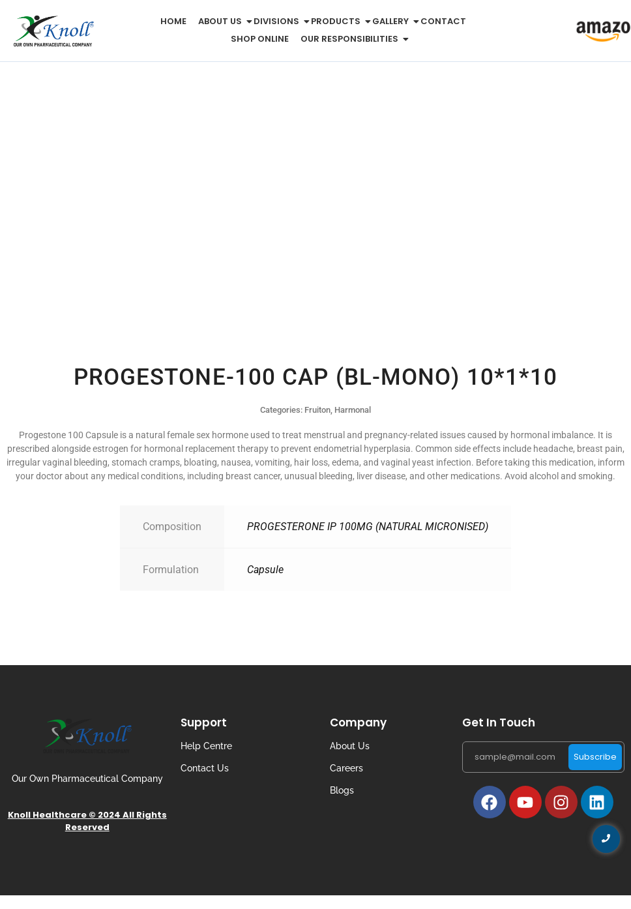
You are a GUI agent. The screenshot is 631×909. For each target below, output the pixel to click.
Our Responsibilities (352, 39)
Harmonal (352, 410)
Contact (443, 21)
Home (173, 21)
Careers (346, 768)
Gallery (392, 21)
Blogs (342, 790)
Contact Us (205, 768)
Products (338, 21)
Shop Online (260, 39)
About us (222, 21)
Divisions (279, 21)
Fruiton (317, 410)
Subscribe (595, 757)
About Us (350, 746)
